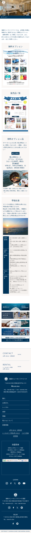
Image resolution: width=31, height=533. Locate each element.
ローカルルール (14, 286)
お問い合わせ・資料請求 (15, 430)
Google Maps (15, 386)
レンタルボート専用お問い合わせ (11, 433)
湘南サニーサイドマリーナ (15, 379)
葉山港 (15, 514)
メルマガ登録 (25, 433)
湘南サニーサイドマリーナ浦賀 (15, 498)
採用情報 (15, 436)
